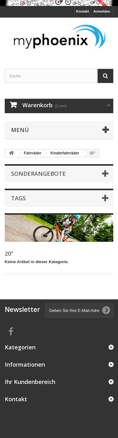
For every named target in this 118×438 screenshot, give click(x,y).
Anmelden (101, 11)
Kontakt (82, 11)
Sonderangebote (38, 173)
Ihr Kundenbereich (30, 381)
